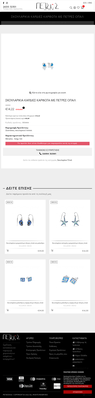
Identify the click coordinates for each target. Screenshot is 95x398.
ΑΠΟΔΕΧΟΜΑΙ (77, 392)
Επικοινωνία (54, 358)
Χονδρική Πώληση (33, 358)
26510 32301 (13, 8)
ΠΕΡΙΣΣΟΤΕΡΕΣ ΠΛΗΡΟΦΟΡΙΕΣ (77, 386)
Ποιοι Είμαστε (54, 342)
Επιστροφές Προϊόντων (35, 350)
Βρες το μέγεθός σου (58, 354)
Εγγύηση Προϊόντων (57, 350)
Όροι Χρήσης (31, 354)
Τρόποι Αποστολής (34, 346)
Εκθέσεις (53, 346)
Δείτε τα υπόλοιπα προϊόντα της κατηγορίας (47, 160)
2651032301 (79, 359)
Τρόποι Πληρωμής (33, 342)
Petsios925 (47, 6)
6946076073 (77, 362)
